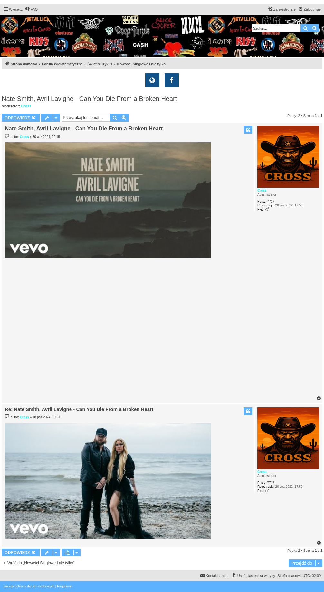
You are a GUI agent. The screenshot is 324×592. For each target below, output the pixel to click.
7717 (270, 201)
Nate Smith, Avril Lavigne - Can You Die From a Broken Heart (89, 98)
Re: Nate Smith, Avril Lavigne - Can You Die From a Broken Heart (79, 409)
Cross (26, 106)
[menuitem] (31, 9)
